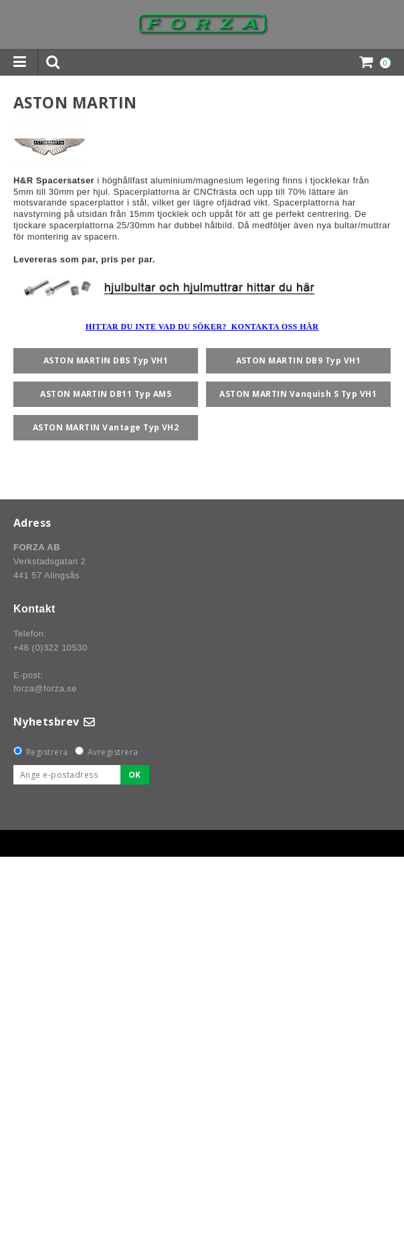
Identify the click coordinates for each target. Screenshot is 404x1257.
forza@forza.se (45, 688)
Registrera (47, 752)
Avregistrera (113, 752)
